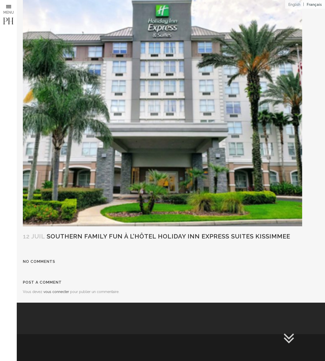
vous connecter (56, 292)
